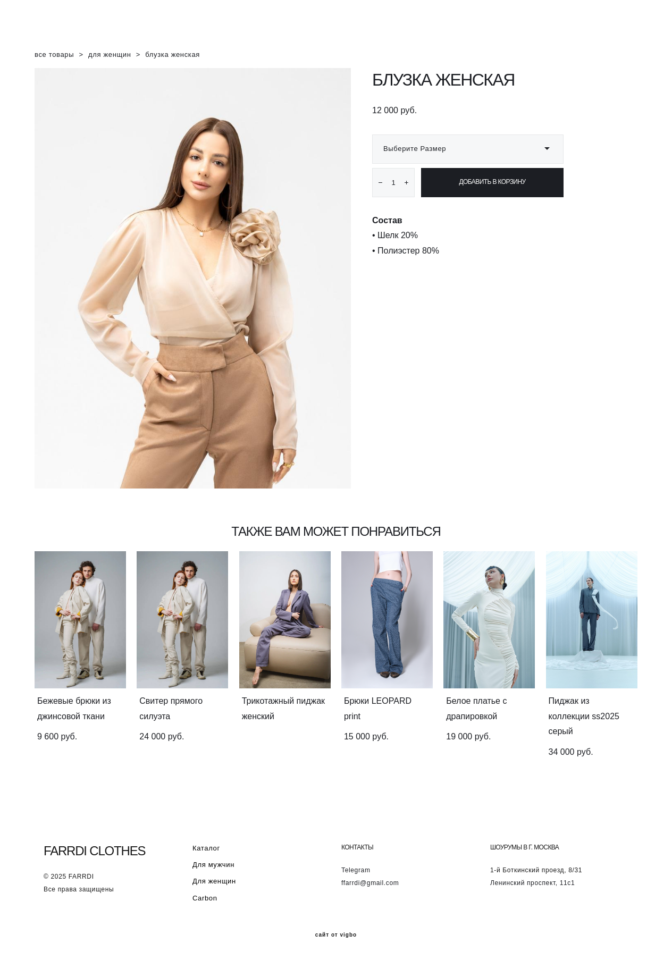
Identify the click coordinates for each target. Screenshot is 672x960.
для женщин (109, 56)
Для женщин (214, 881)
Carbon (204, 898)
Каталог (206, 848)
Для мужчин (213, 865)
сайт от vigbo (336, 935)
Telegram (356, 870)
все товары (54, 56)
